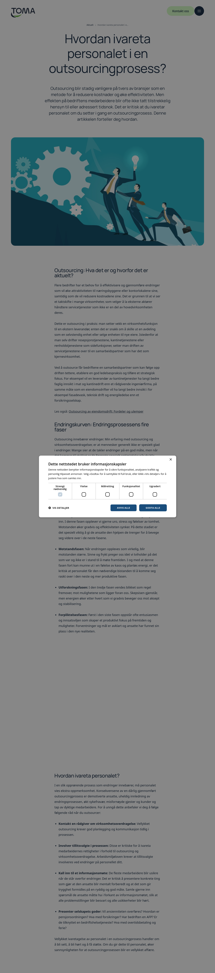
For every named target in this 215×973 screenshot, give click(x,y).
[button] (58, 507)
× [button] (170, 459)
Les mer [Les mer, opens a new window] (87, 477)
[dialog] (107, 486)
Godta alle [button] (152, 507)
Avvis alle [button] (122, 507)
